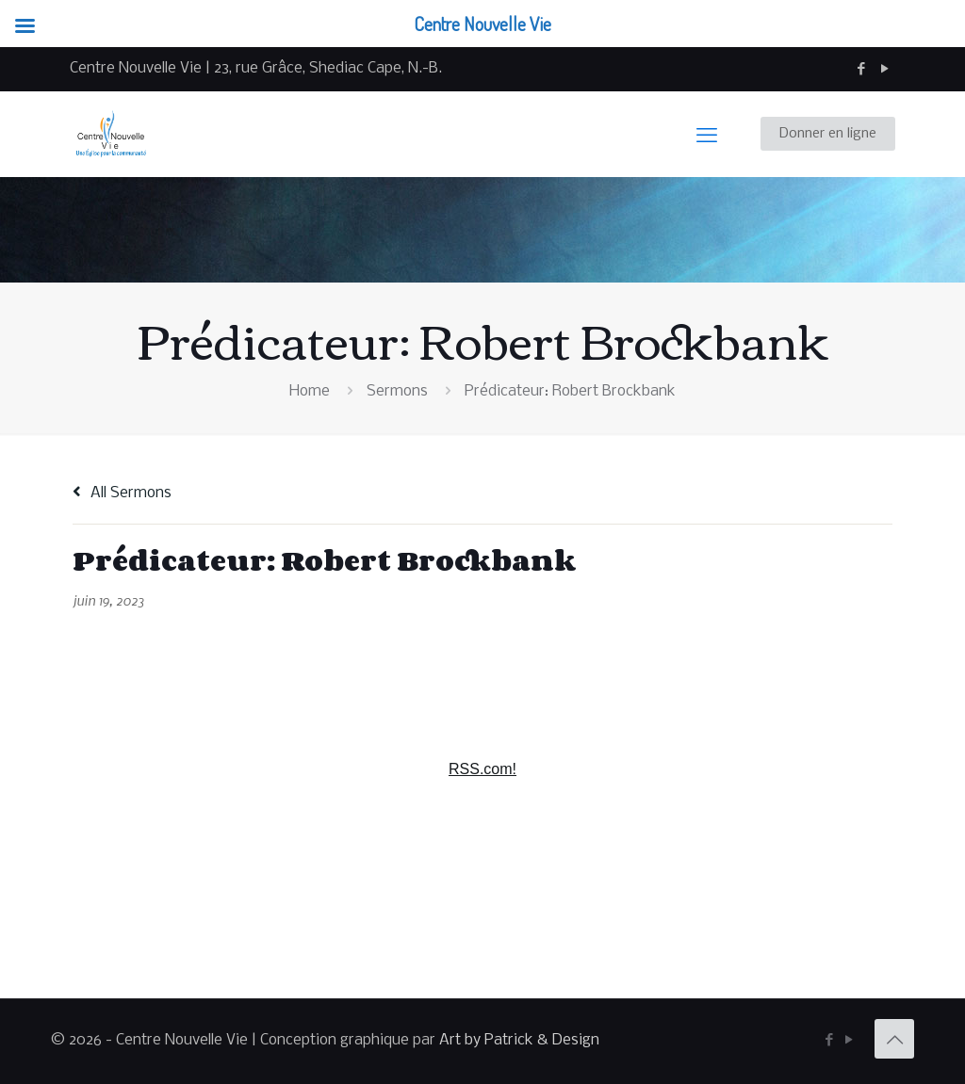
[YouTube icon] (884, 69)
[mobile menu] (707, 134)
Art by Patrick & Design (519, 1040)
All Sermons (122, 493)
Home (309, 391)
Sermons (397, 391)
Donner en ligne (827, 133)
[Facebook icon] (861, 69)
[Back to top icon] (894, 1039)
